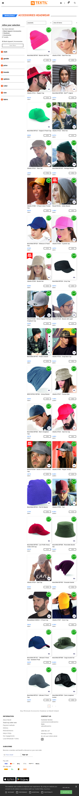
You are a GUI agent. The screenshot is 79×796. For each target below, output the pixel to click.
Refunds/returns (8, 730)
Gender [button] (6, 59)
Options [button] (6, 79)
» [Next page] (55, 706)
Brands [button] (6, 72)
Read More (47, 789)
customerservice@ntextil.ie (49, 722)
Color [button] (5, 86)
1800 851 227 (45, 731)
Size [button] (5, 93)
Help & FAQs (7, 733)
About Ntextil (7, 720)
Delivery (5, 728)
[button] (61, 3)
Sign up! (25, 754)
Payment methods (9, 725)
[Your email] (12, 755)
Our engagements (9, 736)
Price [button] (5, 65)
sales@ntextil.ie (46, 726)
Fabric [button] (5, 99)
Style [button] (5, 52)
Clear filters (12, 45)
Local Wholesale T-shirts (11, 738)
